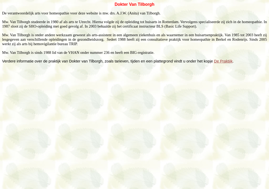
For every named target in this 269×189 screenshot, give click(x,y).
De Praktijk (223, 61)
